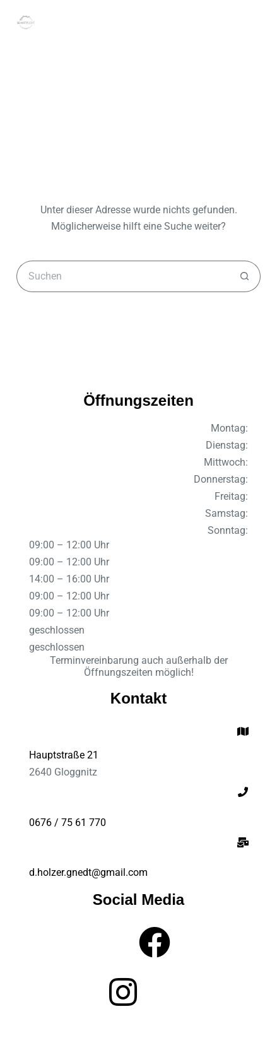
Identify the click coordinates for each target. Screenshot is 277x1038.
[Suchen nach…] (122, 276)
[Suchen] (231, 22)
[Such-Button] (245, 276)
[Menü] (255, 22)
